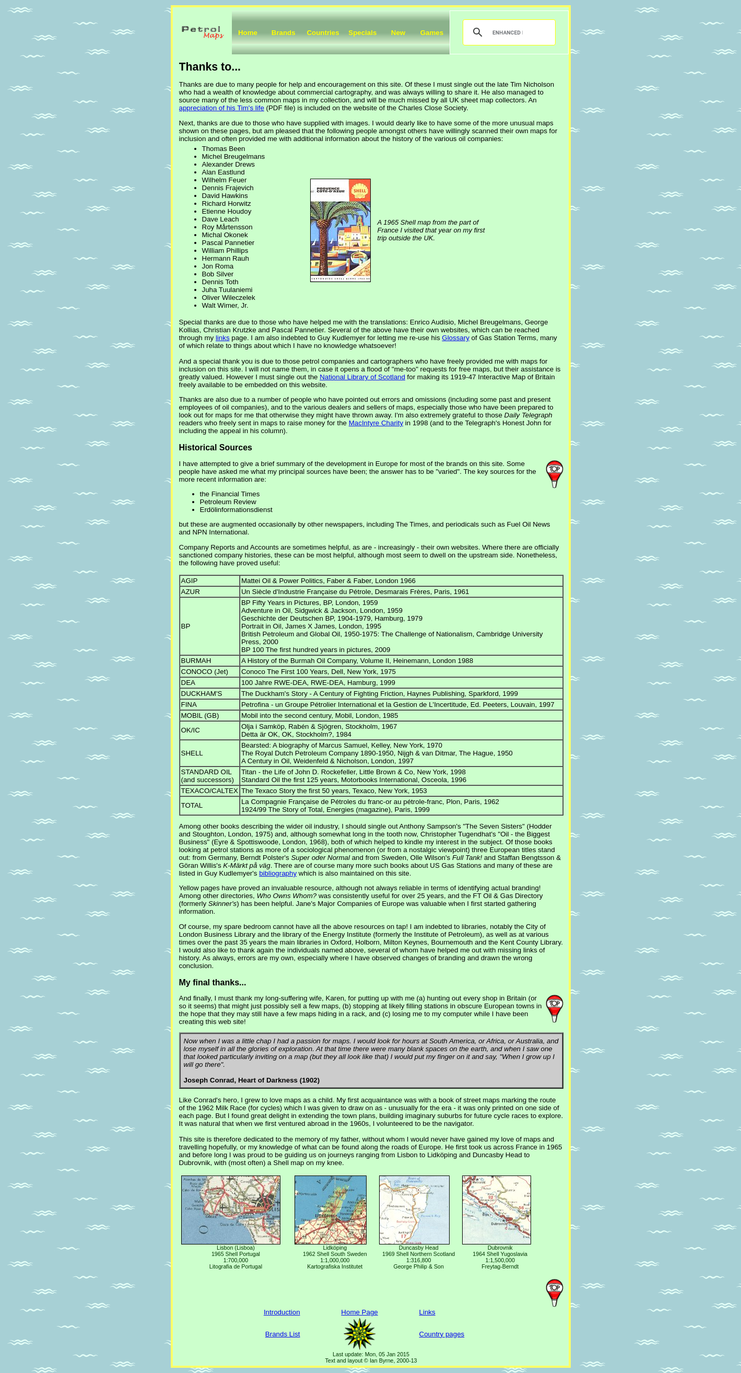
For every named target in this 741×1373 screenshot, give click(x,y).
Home (247, 33)
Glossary (455, 338)
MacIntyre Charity (376, 423)
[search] (507, 32)
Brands (284, 33)
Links (427, 1312)
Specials (362, 33)
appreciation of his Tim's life (221, 108)
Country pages (442, 1334)
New (398, 33)
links (223, 338)
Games (431, 33)
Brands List (282, 1334)
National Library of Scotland (362, 377)
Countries (323, 33)
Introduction (282, 1312)
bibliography (278, 873)
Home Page (359, 1312)
